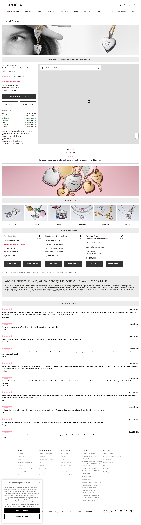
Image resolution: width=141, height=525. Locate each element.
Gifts (133, 11)
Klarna (62, 460)
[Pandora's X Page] (116, 511)
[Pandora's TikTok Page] (126, 511)
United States (22, 272)
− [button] (137, 137)
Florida (29, 272)
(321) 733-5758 (10, 90)
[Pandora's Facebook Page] (105, 511)
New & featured (13, 11)
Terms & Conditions (88, 453)
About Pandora (108, 453)
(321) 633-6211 (12, 255)
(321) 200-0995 (94, 258)
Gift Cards (63, 472)
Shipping (42, 456)
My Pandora (8, 138)
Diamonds (128, 215)
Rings (76, 11)
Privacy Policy (86, 479)
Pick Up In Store (65, 466)
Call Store (28, 104)
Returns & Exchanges (46, 460)
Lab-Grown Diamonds (25, 469)
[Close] (39, 482)
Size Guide (42, 475)
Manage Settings (87, 476)
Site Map (106, 472)
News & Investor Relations (112, 456)
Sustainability (107, 460)
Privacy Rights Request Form (91, 482)
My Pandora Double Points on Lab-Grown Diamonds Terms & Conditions (92, 463)
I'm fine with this (22, 510)
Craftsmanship (108, 463)
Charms (40, 11)
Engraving (122, 11)
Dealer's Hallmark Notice (90, 500)
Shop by (28, 11)
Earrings (87, 11)
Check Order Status (45, 453)
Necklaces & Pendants (25, 463)
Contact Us (43, 466)
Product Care (43, 469)
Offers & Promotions (67, 463)
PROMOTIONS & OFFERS (19, 96)
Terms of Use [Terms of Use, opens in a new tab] (30, 506)
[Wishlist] (119, 5)
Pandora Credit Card (67, 475)
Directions (10, 104)
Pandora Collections (24, 472)
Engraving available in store (13, 136)
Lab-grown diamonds (104, 11)
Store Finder (12, 272)
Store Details (32, 264)
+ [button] (137, 134)
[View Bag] (134, 5)
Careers (105, 466)
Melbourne (36, 272)
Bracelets (51, 11)
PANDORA (5, 272)
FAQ (40, 463)
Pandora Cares (65, 478)
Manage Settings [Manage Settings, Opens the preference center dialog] (22, 516)
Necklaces (65, 11)
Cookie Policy (86, 473)
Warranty (42, 472)
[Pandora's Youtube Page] (121, 511)
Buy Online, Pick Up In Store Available (17, 133)
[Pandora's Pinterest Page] (131, 511)
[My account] (129, 5)
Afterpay (63, 456)
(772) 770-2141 (53, 255)
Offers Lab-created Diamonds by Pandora (18, 131)
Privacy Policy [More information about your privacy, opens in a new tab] (21, 506)
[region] (22, 501)
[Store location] (124, 5)
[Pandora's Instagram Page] (111, 511)
